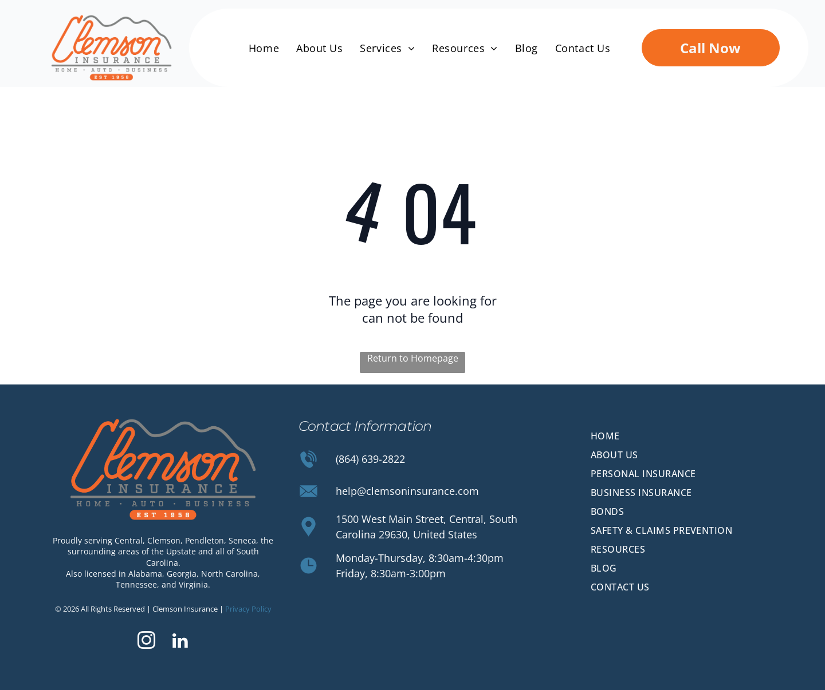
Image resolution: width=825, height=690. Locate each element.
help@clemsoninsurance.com (407, 491)
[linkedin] (180, 642)
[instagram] (146, 642)
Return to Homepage (412, 358)
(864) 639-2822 (370, 459)
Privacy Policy (248, 609)
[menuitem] (264, 48)
